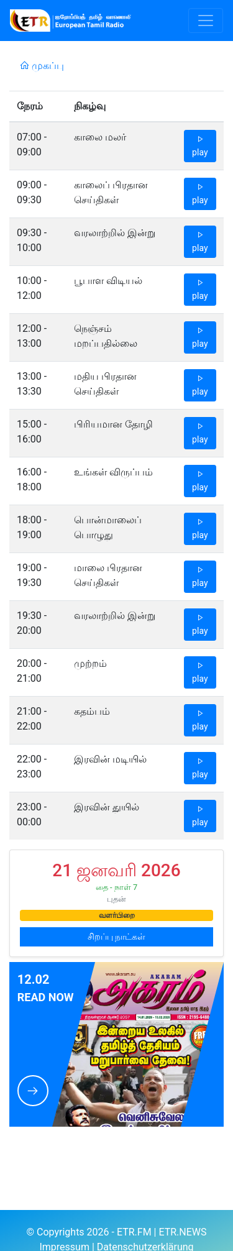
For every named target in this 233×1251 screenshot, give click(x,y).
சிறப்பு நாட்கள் (116, 937)
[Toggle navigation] (205, 20)
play (200, 146)
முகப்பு (41, 65)
